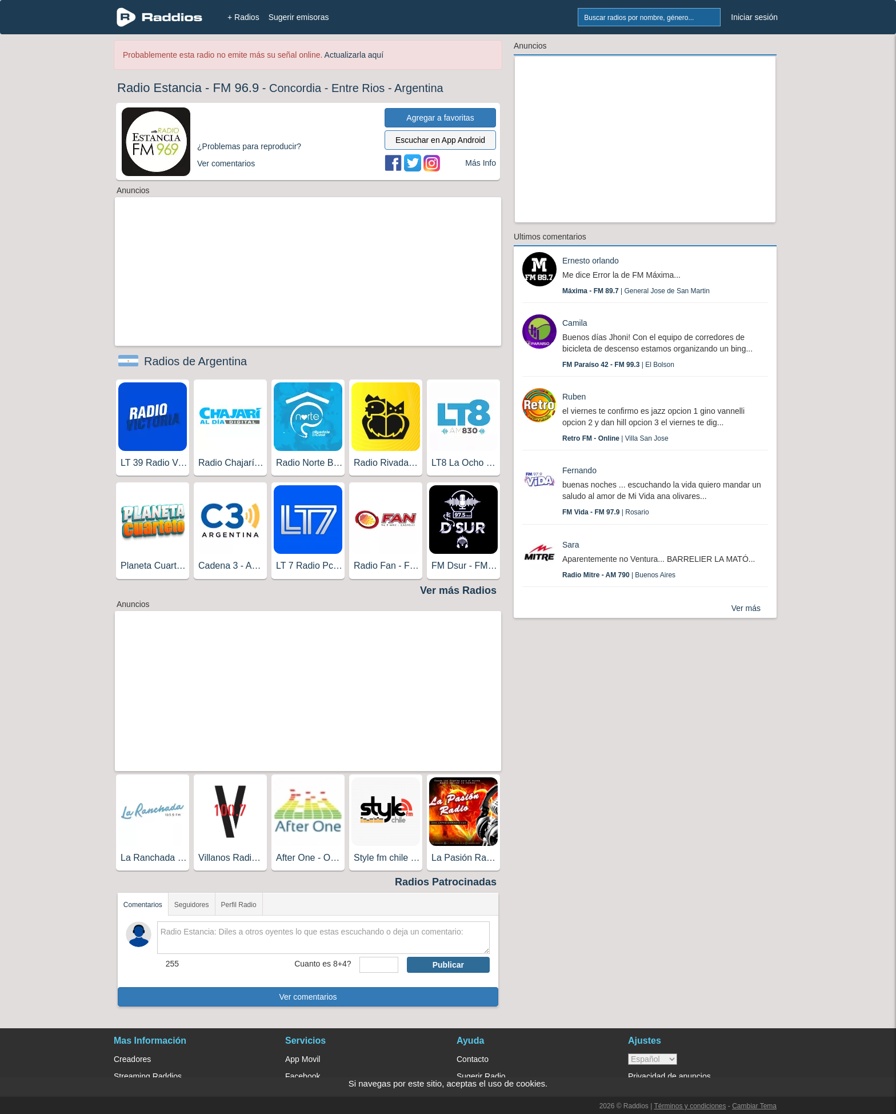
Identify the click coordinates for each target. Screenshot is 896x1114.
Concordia (295, 88)
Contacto (473, 1059)
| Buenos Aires (618, 575)
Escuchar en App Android (440, 140)
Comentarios (142, 905)
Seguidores (191, 905)
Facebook (302, 1076)
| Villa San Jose (615, 438)
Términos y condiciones (690, 1106)
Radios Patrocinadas (446, 882)
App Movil (302, 1059)
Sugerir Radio (481, 1076)
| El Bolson (618, 365)
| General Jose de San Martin (636, 291)
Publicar (448, 964)
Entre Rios (358, 88)
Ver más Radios (458, 590)
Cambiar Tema (754, 1106)
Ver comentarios (308, 996)
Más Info (480, 162)
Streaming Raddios (148, 1076)
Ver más (746, 608)
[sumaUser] (378, 965)
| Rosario (605, 512)
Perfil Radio (239, 905)
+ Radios (243, 17)
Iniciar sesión (754, 17)
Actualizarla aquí (354, 54)
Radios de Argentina (195, 361)
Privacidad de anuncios (669, 1076)
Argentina (418, 88)
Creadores (132, 1059)
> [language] (652, 1059)
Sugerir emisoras (299, 17)
